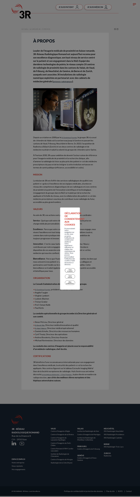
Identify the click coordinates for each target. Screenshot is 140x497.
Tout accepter (38, 255)
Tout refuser (51, 255)
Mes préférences (65, 255)
